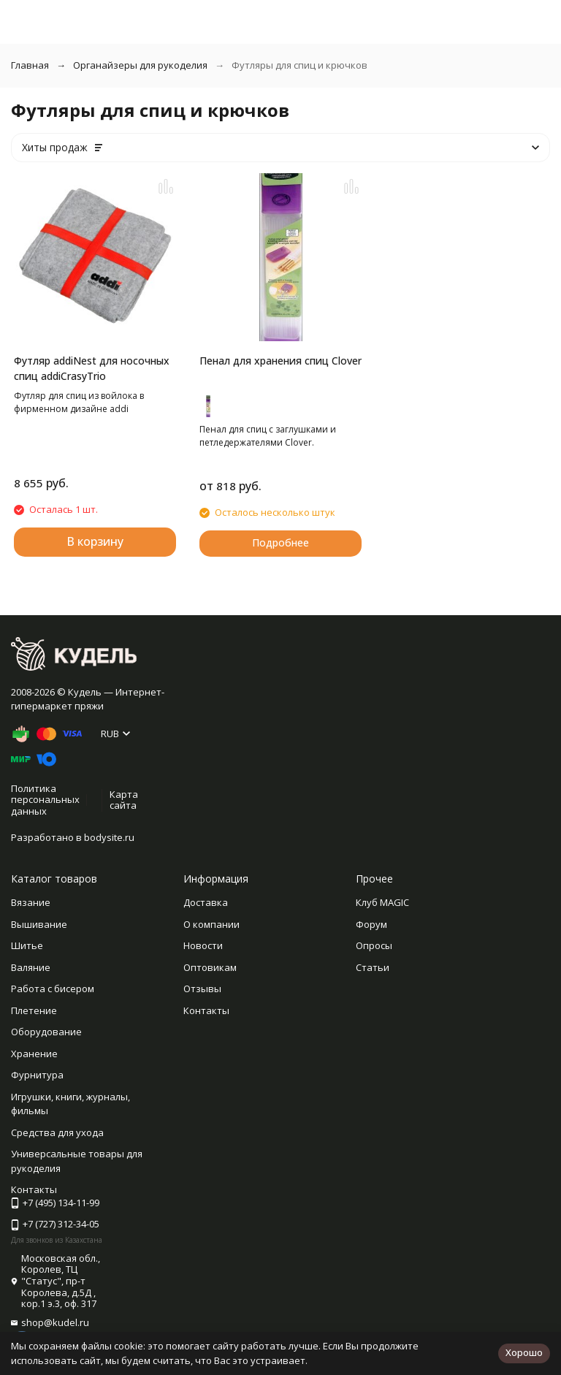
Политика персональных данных (45, 800)
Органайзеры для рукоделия (140, 65)
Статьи (372, 967)
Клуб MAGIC (382, 902)
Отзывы (202, 988)
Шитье (27, 945)
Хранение (34, 1053)
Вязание (30, 902)
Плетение (34, 1010)
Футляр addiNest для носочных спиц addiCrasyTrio (91, 368)
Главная (30, 65)
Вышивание (39, 924)
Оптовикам (210, 967)
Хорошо (524, 1352)
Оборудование (46, 1031)
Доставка (205, 902)
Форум (371, 924)
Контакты (206, 1010)
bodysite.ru (109, 837)
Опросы (374, 945)
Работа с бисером (52, 988)
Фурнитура (37, 1074)
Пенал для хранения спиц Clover (280, 360)
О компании (211, 924)
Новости (203, 945)
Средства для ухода (57, 1132)
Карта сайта (124, 800)
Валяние (30, 967)
